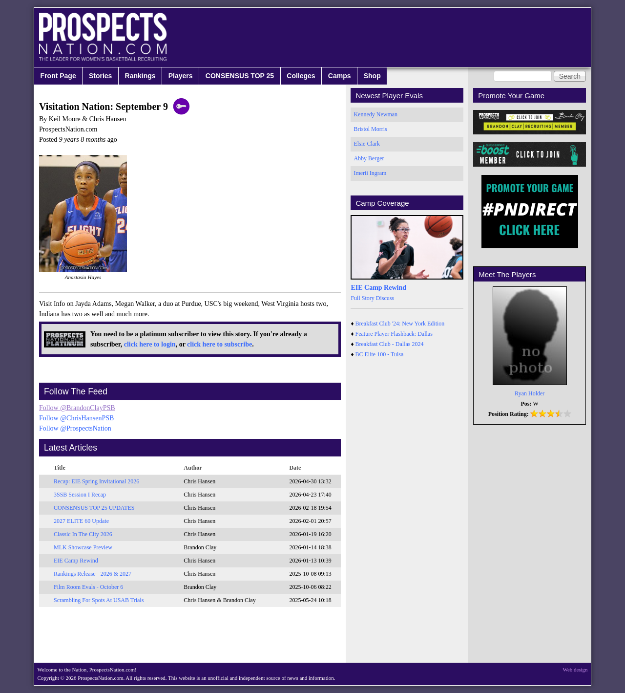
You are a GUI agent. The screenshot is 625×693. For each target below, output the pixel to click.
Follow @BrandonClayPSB (77, 407)
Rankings (140, 76)
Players (180, 76)
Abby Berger (369, 158)
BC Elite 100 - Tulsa (379, 354)
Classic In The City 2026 (83, 534)
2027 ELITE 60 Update (81, 521)
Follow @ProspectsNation (75, 428)
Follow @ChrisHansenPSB (76, 418)
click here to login (150, 344)
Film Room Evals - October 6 (88, 587)
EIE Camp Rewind (76, 560)
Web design (575, 669)
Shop (372, 76)
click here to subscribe (219, 344)
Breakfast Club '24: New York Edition (400, 323)
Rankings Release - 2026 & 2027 (92, 573)
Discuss (385, 298)
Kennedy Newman (375, 114)
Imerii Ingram (370, 173)
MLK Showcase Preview (83, 547)
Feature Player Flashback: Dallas (394, 333)
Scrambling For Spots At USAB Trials (99, 600)
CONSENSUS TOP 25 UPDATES (94, 507)
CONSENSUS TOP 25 (240, 76)
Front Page (58, 76)
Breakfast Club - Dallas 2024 (389, 344)
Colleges (301, 76)
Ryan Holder (529, 393)
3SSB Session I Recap (80, 494)
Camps (339, 76)
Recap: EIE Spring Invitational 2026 (96, 481)
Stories (100, 76)
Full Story (362, 298)
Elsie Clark (367, 143)
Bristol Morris (370, 129)
